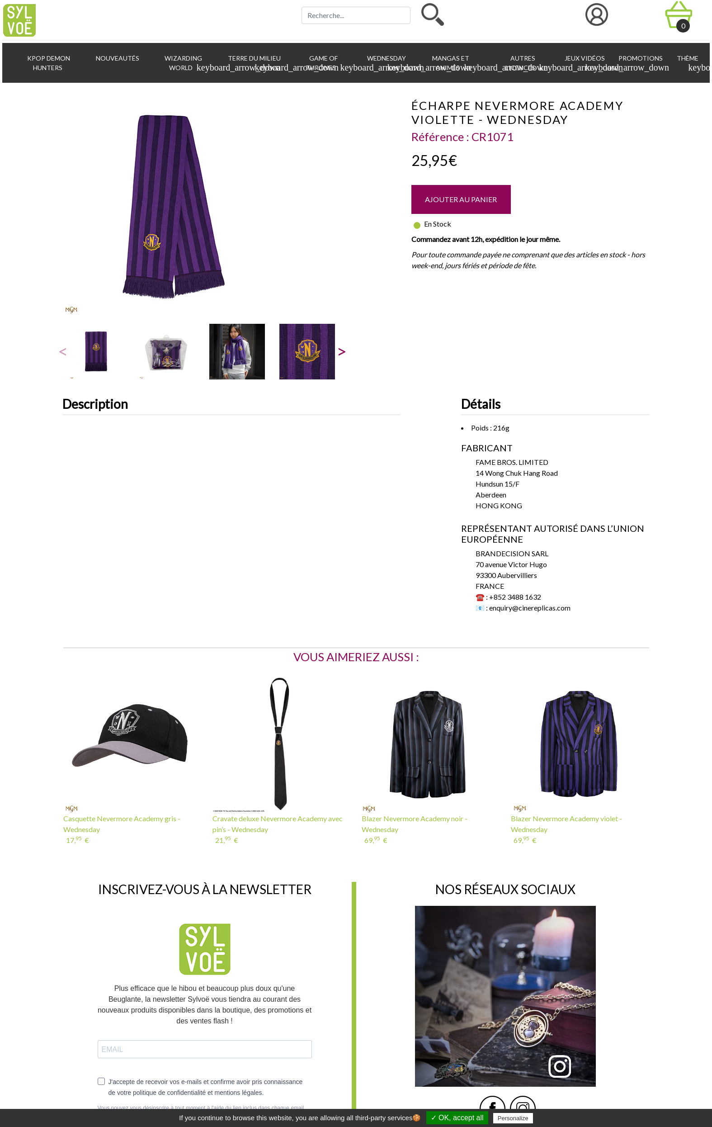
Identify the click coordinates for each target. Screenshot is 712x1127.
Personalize (513, 1118)
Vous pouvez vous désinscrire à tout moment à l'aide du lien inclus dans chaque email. (202, 1108)
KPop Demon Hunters (48, 62)
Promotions (640, 58)
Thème (689, 63)
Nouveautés (116, 58)
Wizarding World (190, 63)
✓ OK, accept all (457, 1118)
